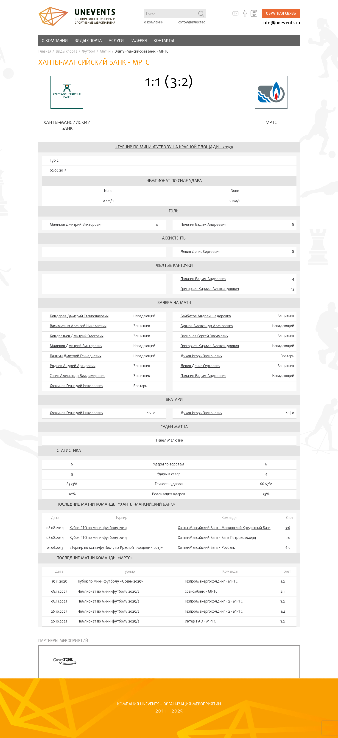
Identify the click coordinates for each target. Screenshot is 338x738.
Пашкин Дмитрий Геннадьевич (75, 356)
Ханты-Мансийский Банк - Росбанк (206, 547)
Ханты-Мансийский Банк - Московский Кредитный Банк (224, 528)
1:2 (282, 581)
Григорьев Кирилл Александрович (210, 289)
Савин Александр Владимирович (77, 376)
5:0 (287, 538)
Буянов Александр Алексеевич (207, 326)
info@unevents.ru (281, 23)
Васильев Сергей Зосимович (204, 336)
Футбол (88, 51)
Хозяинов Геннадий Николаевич (76, 386)
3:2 (282, 601)
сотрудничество (191, 22)
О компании (55, 41)
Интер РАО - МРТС (200, 621)
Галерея (139, 41)
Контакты (164, 41)
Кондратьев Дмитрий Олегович (76, 336)
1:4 (282, 611)
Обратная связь (281, 14)
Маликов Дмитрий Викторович (76, 224)
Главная (44, 51)
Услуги (116, 41)
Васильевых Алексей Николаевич (78, 326)
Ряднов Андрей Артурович (72, 366)
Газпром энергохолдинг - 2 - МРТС (214, 601)
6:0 (288, 547)
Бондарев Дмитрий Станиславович (79, 316)
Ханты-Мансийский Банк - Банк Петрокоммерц (217, 538)
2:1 (282, 591)
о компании (153, 22)
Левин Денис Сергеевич (200, 251)
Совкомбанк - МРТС (201, 591)
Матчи (105, 51)
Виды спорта (88, 41)
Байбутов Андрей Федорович (206, 316)
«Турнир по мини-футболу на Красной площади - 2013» (174, 147)
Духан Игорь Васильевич (201, 356)
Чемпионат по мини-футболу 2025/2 (108, 591)
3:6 (287, 528)
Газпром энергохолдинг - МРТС (211, 581)
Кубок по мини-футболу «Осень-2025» (110, 581)
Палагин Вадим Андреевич (203, 224)
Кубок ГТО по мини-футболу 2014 (98, 528)
